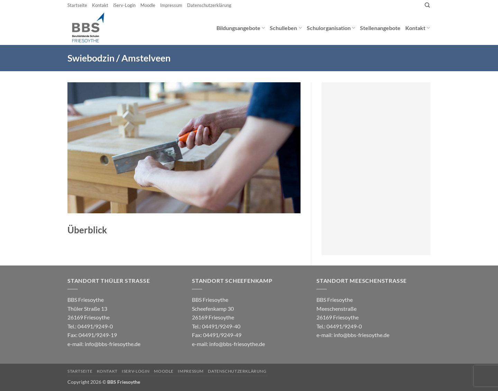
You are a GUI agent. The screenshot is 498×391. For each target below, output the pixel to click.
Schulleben (286, 28)
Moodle (147, 5)
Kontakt (100, 5)
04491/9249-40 (221, 326)
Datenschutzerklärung (209, 5)
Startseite (77, 5)
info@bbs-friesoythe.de (112, 344)
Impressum (171, 5)
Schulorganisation (331, 28)
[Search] (427, 5)
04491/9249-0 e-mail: (92, 335)
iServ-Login (124, 5)
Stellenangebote (380, 28)
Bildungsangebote (240, 28)
